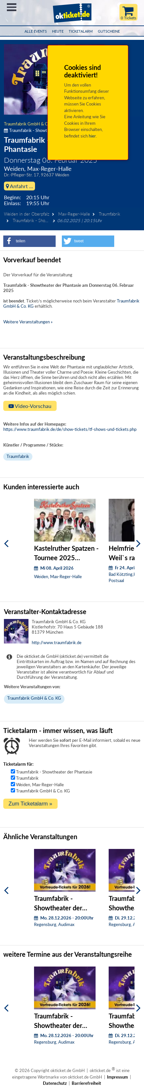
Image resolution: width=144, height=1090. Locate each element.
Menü (12, 7)
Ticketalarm (81, 31)
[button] (29, 241)
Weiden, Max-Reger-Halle (40, 784)
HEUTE (57, 31)
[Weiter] (138, 543)
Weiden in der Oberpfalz (26, 214)
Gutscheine (109, 31)
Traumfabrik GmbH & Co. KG (31, 123)
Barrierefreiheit (86, 1083)
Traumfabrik (109, 214)
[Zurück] (6, 543)
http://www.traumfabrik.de (56, 642)
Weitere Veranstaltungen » (28, 321)
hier (92, 135)
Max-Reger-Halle (74, 214)
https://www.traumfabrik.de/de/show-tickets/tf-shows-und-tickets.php (69, 429)
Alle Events (36, 31)
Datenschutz (55, 1083)
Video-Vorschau (30, 406)
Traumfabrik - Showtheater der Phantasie (54, 771)
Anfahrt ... (19, 186)
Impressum (117, 1077)
